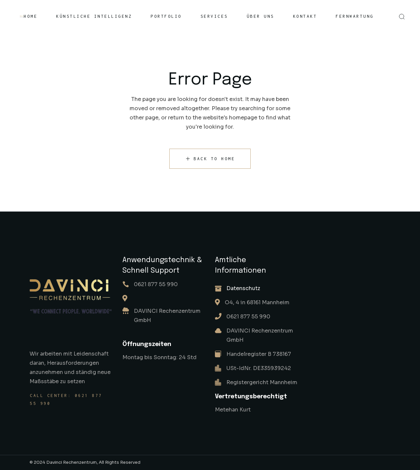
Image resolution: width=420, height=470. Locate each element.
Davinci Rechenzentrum (71, 462)
